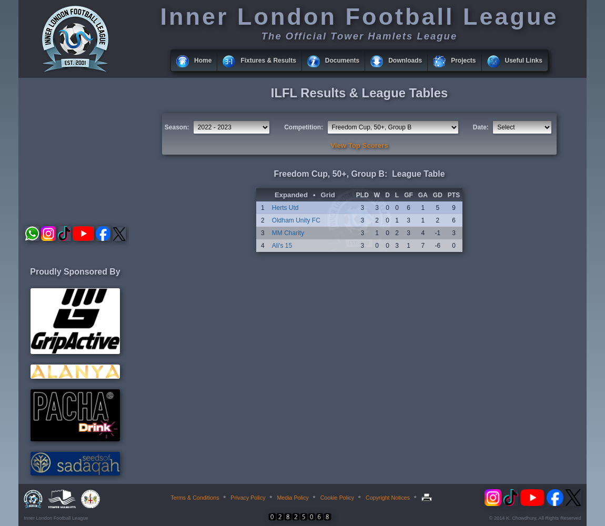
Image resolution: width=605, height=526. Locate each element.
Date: (481, 127)
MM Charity (288, 233)
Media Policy (292, 497)
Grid (328, 195)
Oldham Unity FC (296, 220)
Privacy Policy (247, 497)
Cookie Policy (337, 497)
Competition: (303, 127)
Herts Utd (285, 207)
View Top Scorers (359, 145)
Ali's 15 (282, 245)
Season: (177, 127)
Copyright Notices (388, 497)
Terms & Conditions (194, 497)
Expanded (291, 195)
